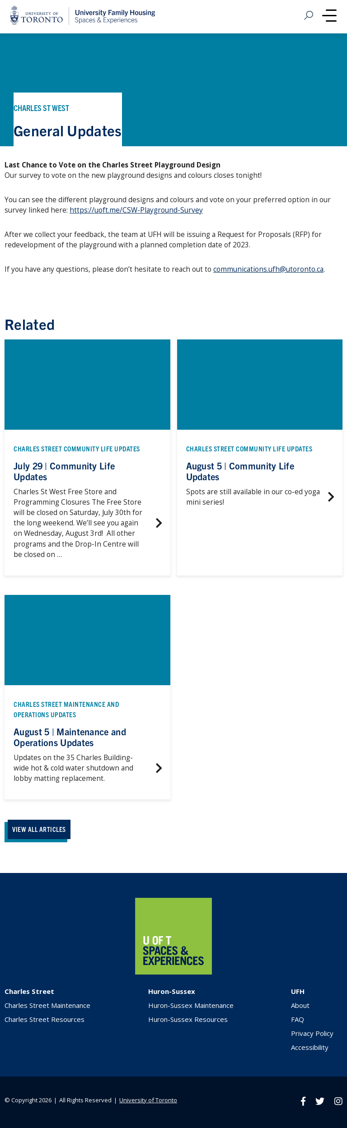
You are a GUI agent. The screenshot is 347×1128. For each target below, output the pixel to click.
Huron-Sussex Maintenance (191, 1005)
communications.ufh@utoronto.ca (268, 269)
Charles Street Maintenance (47, 1005)
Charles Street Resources (44, 1019)
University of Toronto (148, 1100)
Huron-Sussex (171, 991)
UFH (298, 991)
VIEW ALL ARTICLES (39, 829)
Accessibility (309, 1047)
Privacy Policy (312, 1033)
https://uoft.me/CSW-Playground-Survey (136, 210)
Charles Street (29, 991)
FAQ (297, 1019)
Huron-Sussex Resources (188, 1019)
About (300, 1005)
